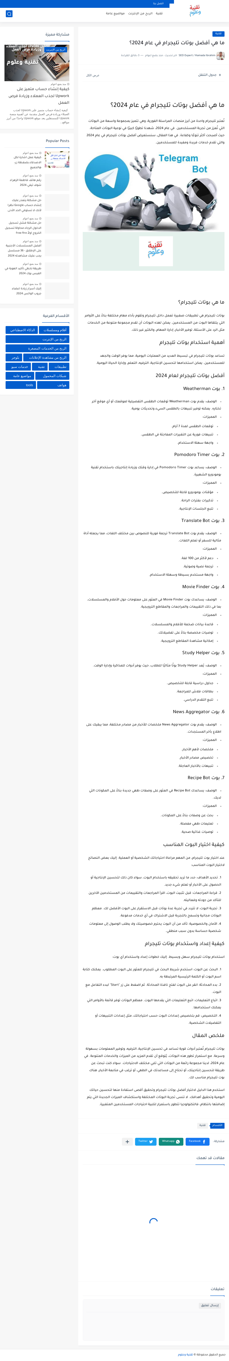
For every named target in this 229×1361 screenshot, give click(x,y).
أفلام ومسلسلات (55, 330)
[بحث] (9, 14)
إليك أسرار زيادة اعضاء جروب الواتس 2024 (26, 291)
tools (29, 385)
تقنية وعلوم (185, 1355)
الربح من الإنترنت (140, 14)
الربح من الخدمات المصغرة (47, 348)
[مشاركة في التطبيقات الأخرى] (127, 1142)
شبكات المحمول (54, 376)
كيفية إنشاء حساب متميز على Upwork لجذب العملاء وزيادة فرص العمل (38, 96)
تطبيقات (60, 367)
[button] (198, 1142)
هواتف (61, 385)
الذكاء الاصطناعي (22, 330)
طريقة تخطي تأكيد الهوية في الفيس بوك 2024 (23, 271)
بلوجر (15, 357)
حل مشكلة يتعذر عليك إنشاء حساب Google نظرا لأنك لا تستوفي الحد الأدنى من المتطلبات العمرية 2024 (23, 206)
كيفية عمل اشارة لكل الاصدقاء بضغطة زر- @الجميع (27, 162)
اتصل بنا (158, 3)
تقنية (159, 14)
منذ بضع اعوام (58, 84)
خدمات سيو (19, 367)
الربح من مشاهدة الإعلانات (47, 357)
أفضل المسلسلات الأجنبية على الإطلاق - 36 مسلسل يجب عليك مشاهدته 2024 (23, 251)
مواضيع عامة (115, 14)
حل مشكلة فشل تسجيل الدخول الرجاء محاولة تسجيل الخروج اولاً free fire (23, 228)
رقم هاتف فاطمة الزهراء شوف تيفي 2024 (25, 183)
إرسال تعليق (210, 1305)
